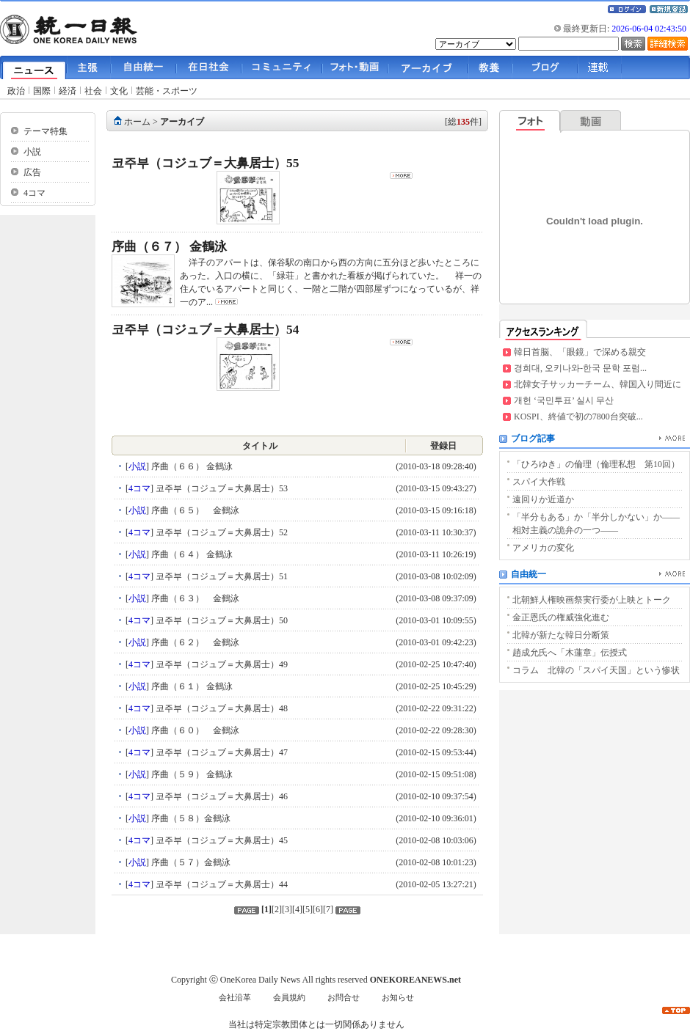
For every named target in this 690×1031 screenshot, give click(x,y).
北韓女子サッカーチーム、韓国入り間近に (597, 384)
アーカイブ (182, 122)
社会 (93, 91)
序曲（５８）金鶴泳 (189, 818)
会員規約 (289, 998)
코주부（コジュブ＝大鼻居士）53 (220, 488)
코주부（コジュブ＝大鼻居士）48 (220, 708)
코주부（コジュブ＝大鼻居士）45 (220, 840)
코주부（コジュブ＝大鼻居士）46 (220, 796)
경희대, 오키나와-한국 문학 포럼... (580, 368)
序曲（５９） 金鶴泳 (191, 774)
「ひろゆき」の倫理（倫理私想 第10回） (596, 464)
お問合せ (343, 998)
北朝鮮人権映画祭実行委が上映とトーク (591, 600)
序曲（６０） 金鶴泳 (194, 730)
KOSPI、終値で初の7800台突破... (578, 416)
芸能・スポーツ (166, 91)
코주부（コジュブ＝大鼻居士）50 (220, 620)
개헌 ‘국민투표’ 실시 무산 (564, 400)
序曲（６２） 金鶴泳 (194, 642)
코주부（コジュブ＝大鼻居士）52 (220, 532)
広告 (32, 172)
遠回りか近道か (543, 499)
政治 (16, 91)
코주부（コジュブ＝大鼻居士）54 (205, 330)
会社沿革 (235, 998)
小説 (32, 152)
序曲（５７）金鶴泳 (189, 862)
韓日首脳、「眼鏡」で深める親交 (580, 352)
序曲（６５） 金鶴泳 (194, 510)
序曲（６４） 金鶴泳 (191, 554)
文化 (119, 91)
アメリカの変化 (543, 548)
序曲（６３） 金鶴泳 (194, 598)
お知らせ (398, 998)
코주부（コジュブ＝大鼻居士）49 (220, 664)
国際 (42, 91)
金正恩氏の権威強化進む (560, 617)
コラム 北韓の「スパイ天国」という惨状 (596, 670)
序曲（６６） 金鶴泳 (191, 466)
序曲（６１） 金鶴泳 (191, 686)
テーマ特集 (45, 131)
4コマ (34, 193)
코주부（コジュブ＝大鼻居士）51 (220, 576)
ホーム (137, 122)
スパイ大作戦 (538, 482)
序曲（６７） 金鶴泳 (169, 247)
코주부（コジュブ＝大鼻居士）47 (220, 752)
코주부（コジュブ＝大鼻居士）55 (205, 163)
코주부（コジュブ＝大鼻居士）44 (220, 884)
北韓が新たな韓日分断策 (560, 635)
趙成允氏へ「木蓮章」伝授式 (569, 652)
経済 (67, 91)
